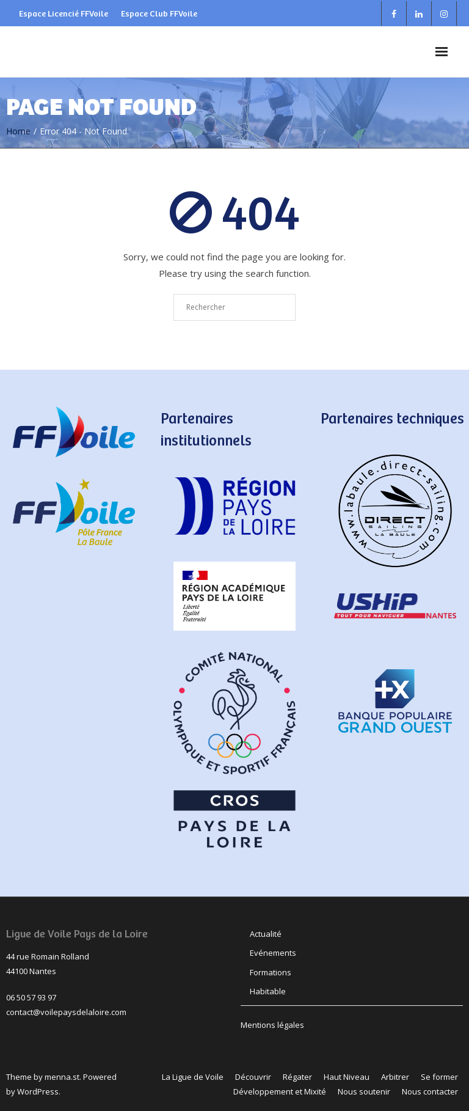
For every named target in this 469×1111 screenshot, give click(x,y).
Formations (270, 972)
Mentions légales (272, 1024)
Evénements (273, 952)
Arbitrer (395, 1076)
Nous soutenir (364, 1091)
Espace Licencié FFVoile (63, 13)
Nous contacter (430, 1091)
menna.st (62, 1076)
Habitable (268, 991)
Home (18, 131)
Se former (439, 1076)
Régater (297, 1076)
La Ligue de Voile (193, 1076)
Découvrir (253, 1076)
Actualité (266, 933)
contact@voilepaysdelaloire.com (66, 1012)
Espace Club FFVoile (159, 13)
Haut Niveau (346, 1076)
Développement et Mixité (279, 1091)
